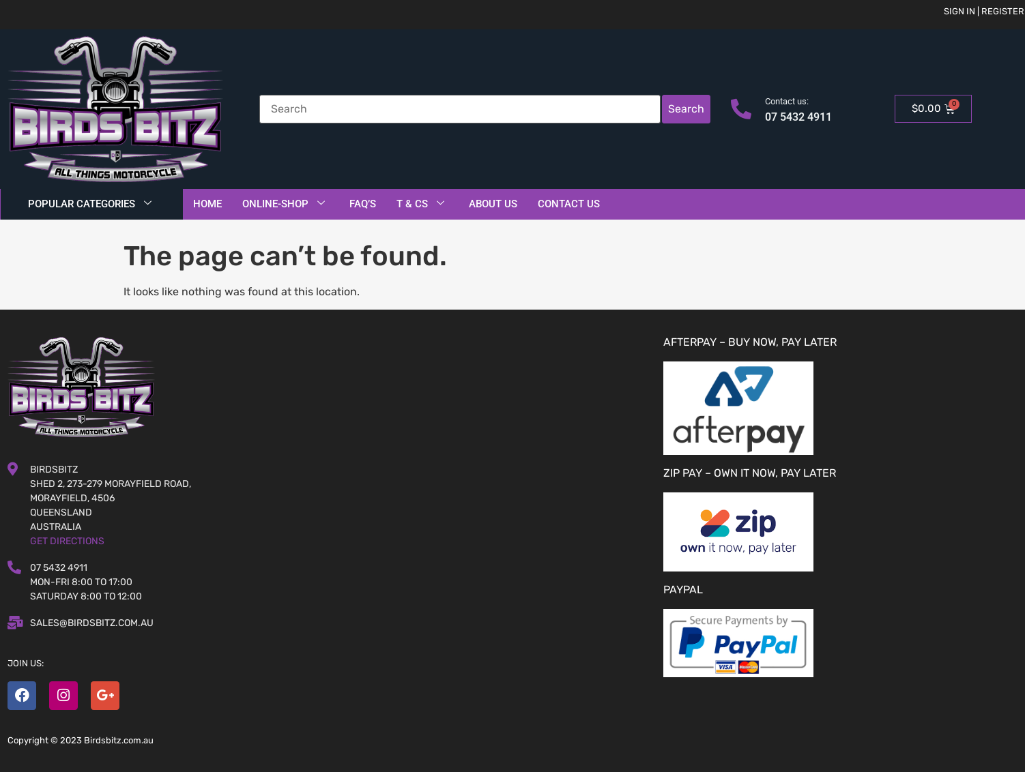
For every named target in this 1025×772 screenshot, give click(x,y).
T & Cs (420, 204)
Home (207, 204)
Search (686, 108)
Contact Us (569, 204)
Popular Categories (89, 204)
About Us (493, 204)
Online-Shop (283, 204)
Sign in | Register (984, 11)
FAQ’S (362, 204)
